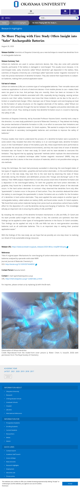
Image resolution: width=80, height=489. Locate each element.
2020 (18, 371)
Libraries (9, 409)
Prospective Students (13, 422)
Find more (5, 486)
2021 (13, 371)
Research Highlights (19, 23)
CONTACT (65, 13)
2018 (27, 371)
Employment (10, 467)
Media (8, 436)
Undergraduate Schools (13, 398)
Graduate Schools (12, 402)
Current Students (11, 429)
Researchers (10, 433)
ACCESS (74, 13)
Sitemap (8, 478)
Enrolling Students (12, 426)
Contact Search (11, 449)
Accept (70, 483)
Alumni (8, 440)
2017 (32, 371)
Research (9, 395)
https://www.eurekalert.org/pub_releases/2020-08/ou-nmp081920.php (40, 247)
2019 (22, 371)
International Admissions (14, 413)
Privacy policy (10, 474)
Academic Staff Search (13, 453)
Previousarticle (8, 376)
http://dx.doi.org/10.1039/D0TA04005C (21, 264)
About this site (10, 471)
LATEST (7, 371)
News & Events (11, 460)
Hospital (8, 405)
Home (4, 23)
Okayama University (12, 391)
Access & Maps (11, 457)
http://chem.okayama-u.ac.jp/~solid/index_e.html (23, 279)
